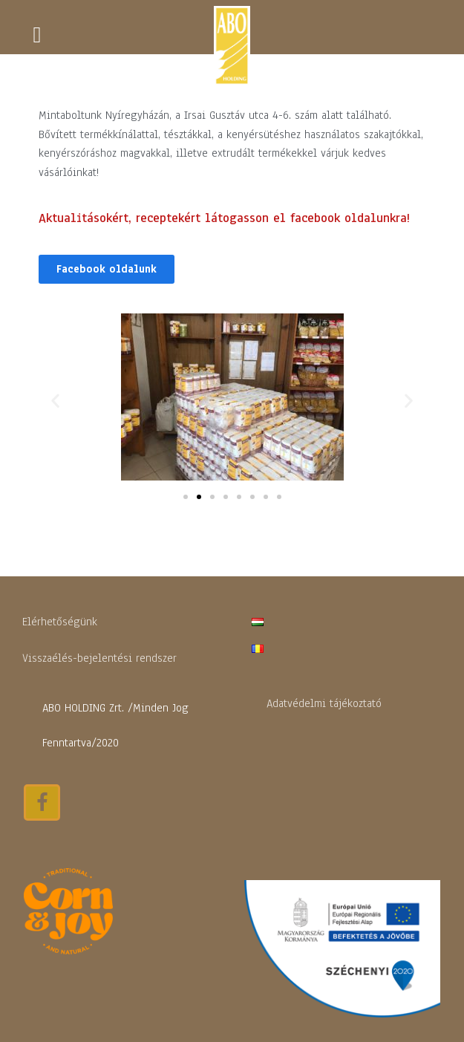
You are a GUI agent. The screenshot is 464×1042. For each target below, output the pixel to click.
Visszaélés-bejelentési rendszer (99, 658)
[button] (106, 269)
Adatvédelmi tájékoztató (324, 703)
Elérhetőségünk (59, 621)
